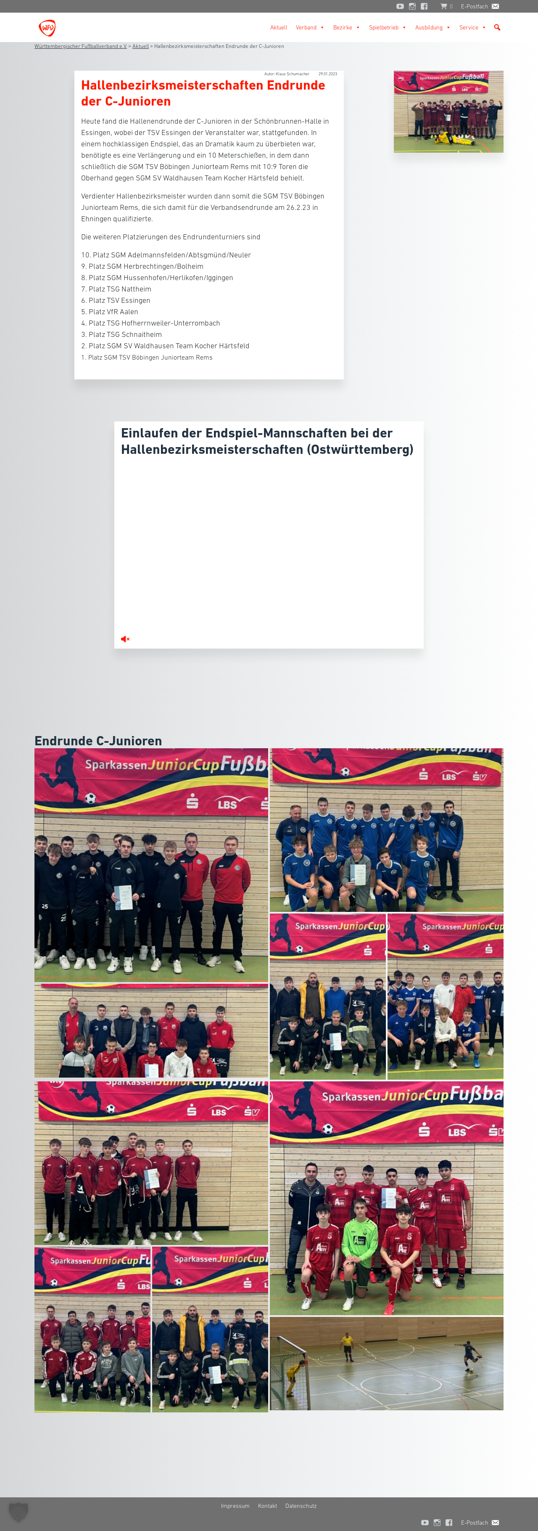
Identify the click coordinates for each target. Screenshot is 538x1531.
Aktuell (278, 27)
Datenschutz (301, 1505)
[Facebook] (426, 6)
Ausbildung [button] (433, 27)
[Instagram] (412, 6)
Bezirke (347, 27)
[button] (497, 27)
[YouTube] (400, 6)
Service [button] (473, 27)
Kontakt (267, 1505)
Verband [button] (310, 27)
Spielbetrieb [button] (388, 27)
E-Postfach (474, 6)
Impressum (235, 1505)
